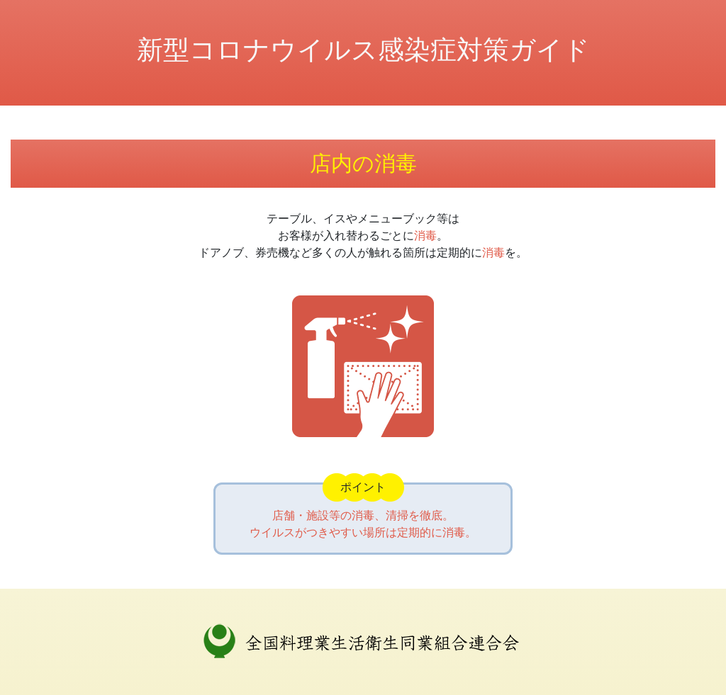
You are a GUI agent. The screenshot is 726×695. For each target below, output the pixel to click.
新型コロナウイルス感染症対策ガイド (363, 49)
